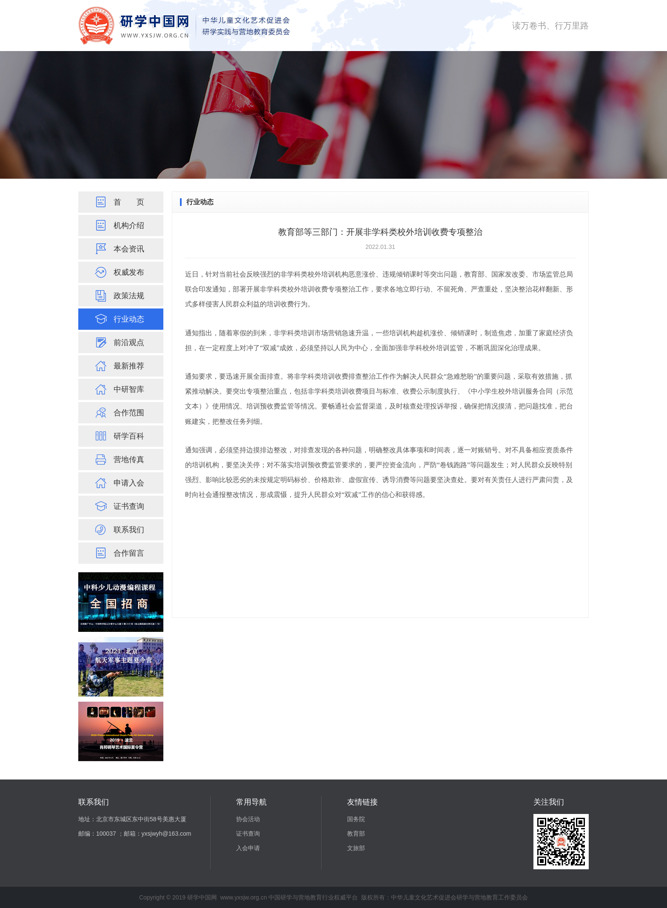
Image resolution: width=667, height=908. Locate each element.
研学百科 (118, 436)
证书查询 (118, 506)
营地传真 (118, 459)
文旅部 (356, 848)
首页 (118, 202)
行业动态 (118, 319)
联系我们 (118, 529)
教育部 (356, 833)
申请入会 (118, 482)
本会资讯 (118, 248)
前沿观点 (118, 342)
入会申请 (248, 848)
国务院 (356, 819)
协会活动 (248, 819)
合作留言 (118, 553)
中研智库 (118, 389)
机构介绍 (118, 225)
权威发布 (118, 272)
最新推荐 (118, 365)
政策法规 (118, 295)
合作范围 (118, 412)
